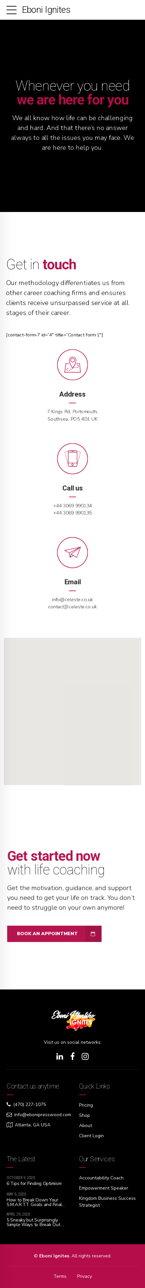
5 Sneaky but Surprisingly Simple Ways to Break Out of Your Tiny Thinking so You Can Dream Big (36, 1227)
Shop (84, 1115)
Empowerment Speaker (103, 1188)
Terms (60, 1276)
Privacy (84, 1276)
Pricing (86, 1105)
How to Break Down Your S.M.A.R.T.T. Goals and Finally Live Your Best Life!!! (36, 1204)
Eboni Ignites (46, 9)
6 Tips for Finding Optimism (34, 1183)
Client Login (91, 1136)
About (85, 1125)
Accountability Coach (101, 1178)
